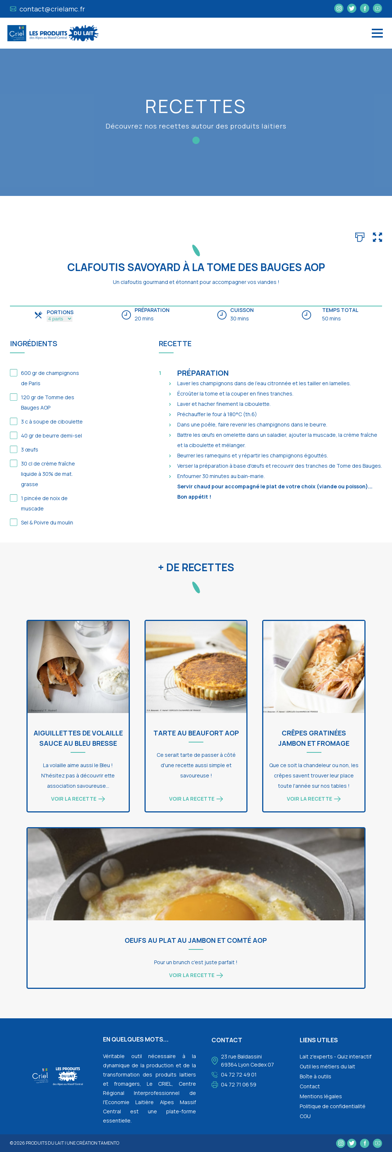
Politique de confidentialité (333, 1106)
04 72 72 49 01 (239, 1074)
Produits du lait (45, 1143)
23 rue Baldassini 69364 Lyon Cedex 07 (247, 1060)
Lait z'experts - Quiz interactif (335, 1056)
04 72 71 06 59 (238, 1084)
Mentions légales (321, 1096)
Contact (310, 1086)
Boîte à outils (315, 1076)
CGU (305, 1116)
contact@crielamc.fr (47, 8)
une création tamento (93, 1143)
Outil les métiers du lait (327, 1066)
